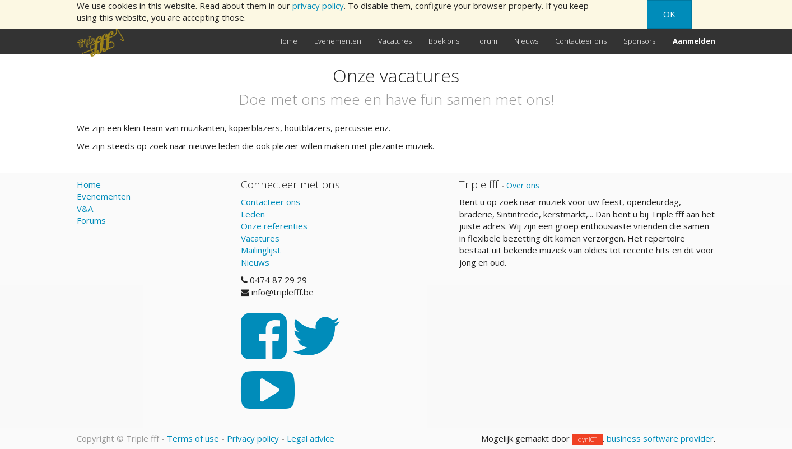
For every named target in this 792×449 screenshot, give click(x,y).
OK (669, 14)
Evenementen (104, 196)
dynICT (587, 439)
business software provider (660, 438)
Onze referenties (274, 226)
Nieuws (255, 262)
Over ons (522, 185)
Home (89, 184)
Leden (253, 214)
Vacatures (260, 238)
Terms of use (193, 438)
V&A (85, 208)
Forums (91, 220)
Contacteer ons (270, 201)
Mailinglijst (261, 250)
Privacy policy (253, 438)
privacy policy (318, 5)
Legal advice (310, 438)
